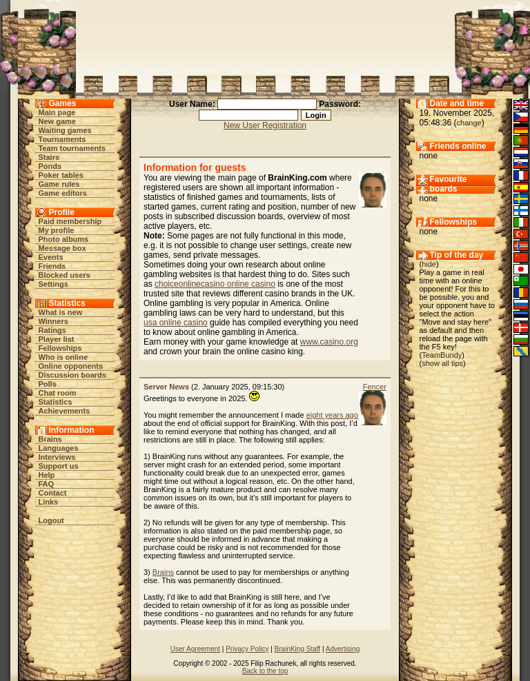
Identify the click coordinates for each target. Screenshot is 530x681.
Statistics (55, 402)
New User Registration (265, 125)
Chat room (58, 393)
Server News (166, 387)
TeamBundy (442, 355)
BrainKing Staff (298, 649)
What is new (61, 312)
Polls (48, 384)
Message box (62, 248)
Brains (50, 439)
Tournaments (62, 139)
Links (49, 502)
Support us (59, 466)
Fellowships (60, 348)
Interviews (57, 457)
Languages (59, 448)
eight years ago (332, 415)
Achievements (64, 411)
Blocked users (64, 275)
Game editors (63, 193)
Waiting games (65, 130)
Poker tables (61, 175)
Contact (53, 493)
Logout (51, 520)
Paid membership (70, 221)
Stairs (49, 157)
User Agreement (195, 649)
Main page (57, 112)
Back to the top (265, 671)
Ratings (52, 330)
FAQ (47, 484)
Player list (57, 339)
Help (47, 475)
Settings (53, 284)
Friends (52, 266)
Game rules (59, 184)
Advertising (343, 649)
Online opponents (71, 366)
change (469, 123)
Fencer (374, 387)
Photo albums (64, 239)
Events (51, 257)
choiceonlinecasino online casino (215, 284)
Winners (53, 321)
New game (57, 121)
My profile (57, 230)
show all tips (442, 363)
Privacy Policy (247, 649)
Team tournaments (72, 148)
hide (429, 264)
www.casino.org (329, 342)
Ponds (50, 166)
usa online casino (176, 322)
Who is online (63, 357)
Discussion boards (72, 375)
